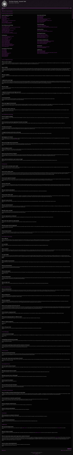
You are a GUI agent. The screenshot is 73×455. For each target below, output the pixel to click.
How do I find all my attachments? (41, 47)
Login (3, 9)
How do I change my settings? (6, 26)
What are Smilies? (4, 51)
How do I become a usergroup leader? (42, 19)
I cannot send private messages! (41, 25)
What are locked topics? (5, 55)
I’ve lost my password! (5, 21)
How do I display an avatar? (5, 31)
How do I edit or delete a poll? (6, 40)
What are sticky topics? (5, 54)
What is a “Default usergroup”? (41, 21)
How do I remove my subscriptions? (42, 43)
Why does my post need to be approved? (7, 45)
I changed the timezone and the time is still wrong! (8, 28)
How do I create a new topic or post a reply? (8, 36)
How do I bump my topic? (5, 46)
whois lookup (57, 437)
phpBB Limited (24, 427)
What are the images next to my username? (8, 30)
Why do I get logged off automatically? (7, 22)
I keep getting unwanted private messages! (43, 26)
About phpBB (59, 427)
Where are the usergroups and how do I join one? (43, 18)
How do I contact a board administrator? (42, 53)
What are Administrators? (40, 16)
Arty (34, 453)
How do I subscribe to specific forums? (42, 42)
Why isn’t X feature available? (41, 51)
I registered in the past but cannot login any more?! (9, 20)
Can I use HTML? (4, 50)
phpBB (34, 452)
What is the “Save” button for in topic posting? (8, 44)
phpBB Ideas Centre (38, 432)
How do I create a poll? (5, 38)
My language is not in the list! (6, 29)
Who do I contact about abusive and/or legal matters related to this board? (47, 52)
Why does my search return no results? (42, 35)
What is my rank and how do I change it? (7, 32)
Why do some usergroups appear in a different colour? (44, 20)
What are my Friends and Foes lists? (42, 30)
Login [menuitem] (71, 8)
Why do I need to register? (5, 16)
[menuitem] (69, 8)
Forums (4, 8)
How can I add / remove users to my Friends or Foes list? (45, 31)
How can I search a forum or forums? (42, 34)
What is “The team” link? (40, 22)
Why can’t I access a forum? (5, 41)
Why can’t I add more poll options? (6, 39)
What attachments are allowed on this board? (43, 46)
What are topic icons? (5, 56)
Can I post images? (4, 52)
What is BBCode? (4, 49)
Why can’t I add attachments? (6, 42)
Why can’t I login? (4, 19)
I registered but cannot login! (5, 18)
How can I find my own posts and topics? (42, 37)
